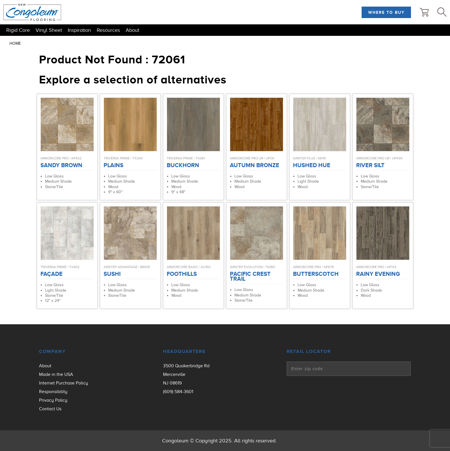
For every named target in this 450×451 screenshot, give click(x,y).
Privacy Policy (53, 400)
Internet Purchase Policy (63, 383)
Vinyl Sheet (49, 30)
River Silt (370, 165)
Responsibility (53, 391)
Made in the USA (56, 374)
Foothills (182, 274)
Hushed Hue (311, 165)
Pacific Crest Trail (250, 276)
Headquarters (184, 351)
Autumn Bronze (254, 165)
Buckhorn (183, 165)
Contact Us (50, 408)
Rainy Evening (378, 274)
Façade (51, 274)
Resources (108, 30)
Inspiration (79, 30)
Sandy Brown (61, 165)
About (132, 30)
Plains (113, 165)
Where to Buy (386, 12)
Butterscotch (316, 274)
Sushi (112, 274)
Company (52, 351)
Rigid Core (18, 30)
